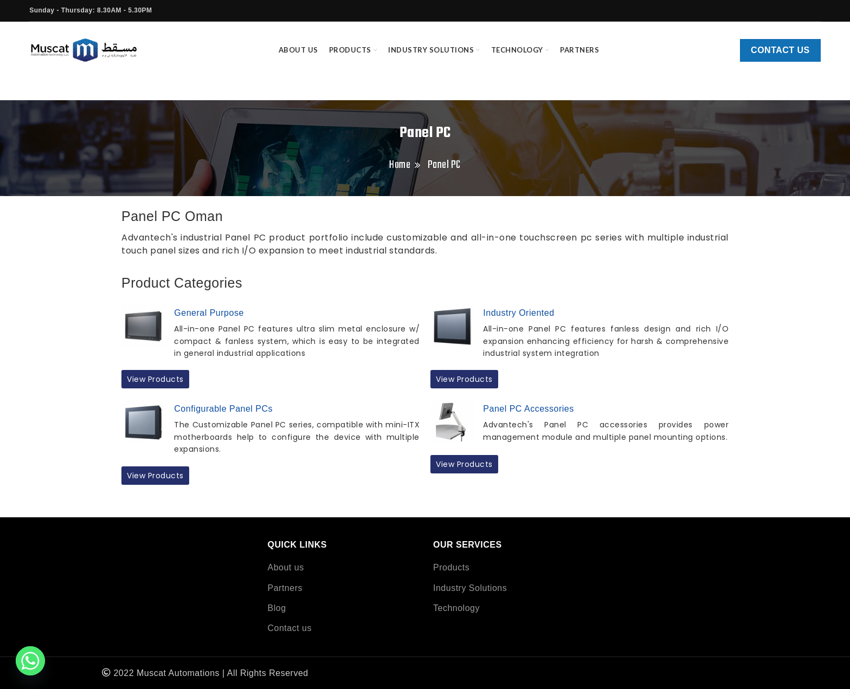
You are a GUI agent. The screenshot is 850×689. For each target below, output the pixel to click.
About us (286, 567)
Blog (277, 608)
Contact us (780, 50)
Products (451, 567)
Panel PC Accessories (528, 408)
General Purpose (208, 312)
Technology (456, 608)
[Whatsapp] (30, 660)
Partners (285, 588)
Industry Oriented (518, 312)
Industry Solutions (470, 588)
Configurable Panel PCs (223, 408)
